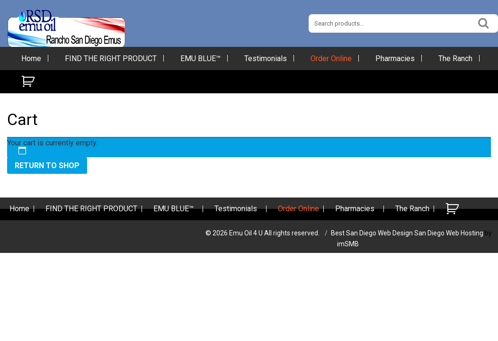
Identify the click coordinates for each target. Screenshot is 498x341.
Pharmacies (395, 58)
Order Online (331, 58)
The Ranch (455, 58)
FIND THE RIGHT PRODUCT (111, 58)
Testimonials (265, 58)
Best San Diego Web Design (372, 233)
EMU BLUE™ (200, 58)
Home (31, 58)
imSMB (348, 244)
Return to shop (47, 165)
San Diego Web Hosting (448, 233)
